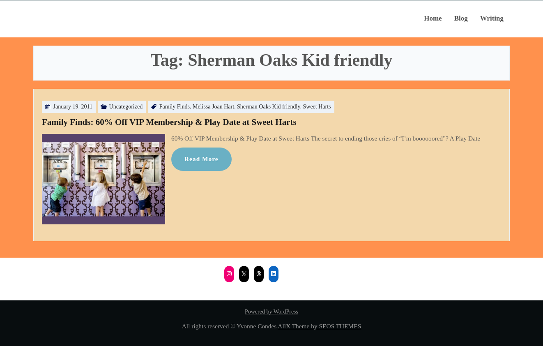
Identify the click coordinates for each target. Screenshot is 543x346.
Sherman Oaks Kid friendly (268, 107)
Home (433, 18)
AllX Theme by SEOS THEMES (319, 326)
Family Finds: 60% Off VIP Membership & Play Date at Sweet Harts (169, 122)
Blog (461, 18)
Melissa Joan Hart (213, 107)
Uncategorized (126, 107)
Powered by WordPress (271, 312)
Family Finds (174, 107)
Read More (201, 158)
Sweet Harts (317, 107)
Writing (492, 18)
